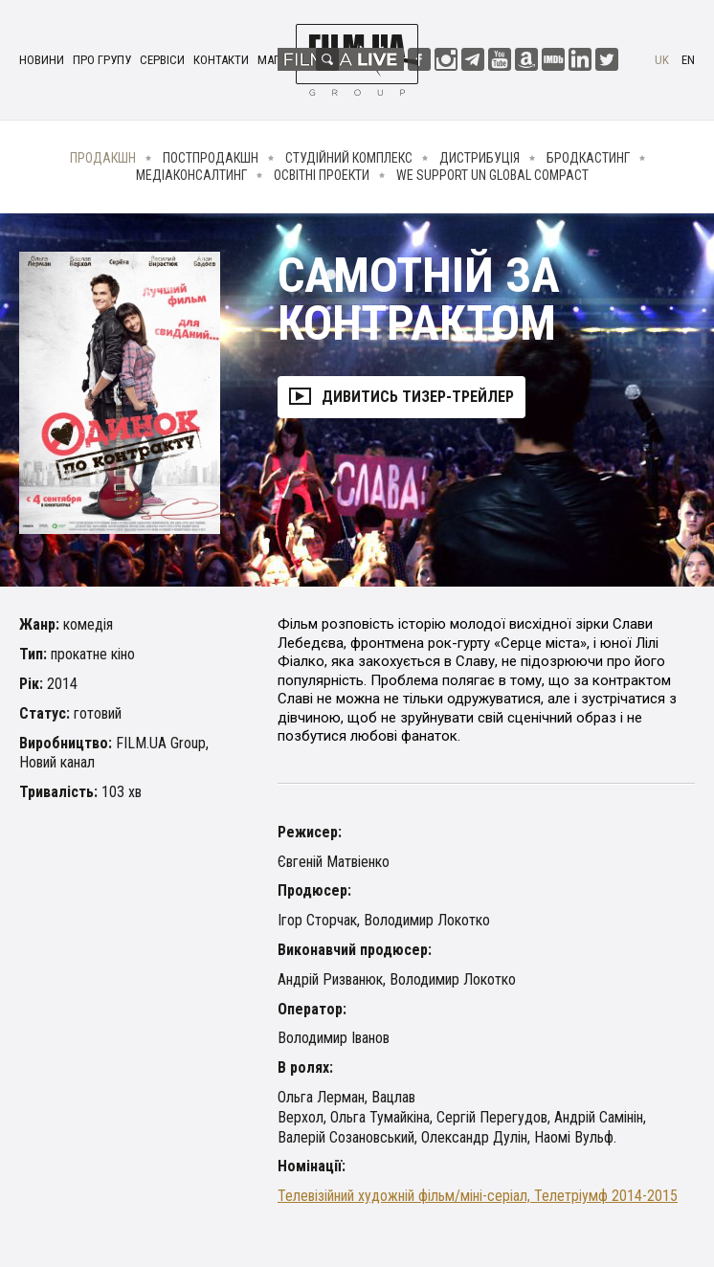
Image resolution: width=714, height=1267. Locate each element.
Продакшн (103, 158)
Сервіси (162, 60)
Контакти (221, 60)
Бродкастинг (588, 158)
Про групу (102, 60)
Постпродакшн (210, 158)
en (688, 60)
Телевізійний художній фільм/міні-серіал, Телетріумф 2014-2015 (478, 1196)
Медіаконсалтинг (191, 175)
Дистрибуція (479, 158)
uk (662, 60)
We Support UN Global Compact (492, 175)
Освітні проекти (321, 175)
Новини (41, 60)
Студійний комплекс (349, 158)
